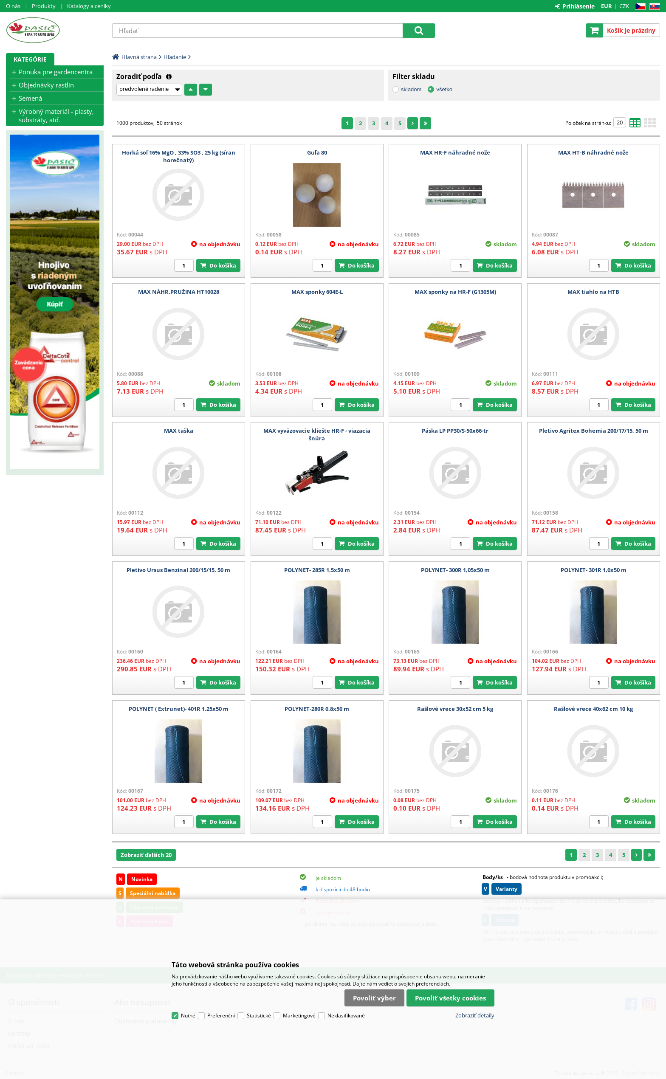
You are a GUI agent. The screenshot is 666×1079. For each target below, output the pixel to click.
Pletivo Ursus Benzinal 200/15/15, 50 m (178, 570)
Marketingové (299, 1015)
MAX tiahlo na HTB (593, 292)
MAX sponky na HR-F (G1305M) (455, 292)
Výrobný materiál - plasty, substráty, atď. (56, 115)
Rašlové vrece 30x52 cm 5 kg (455, 709)
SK (653, 6)
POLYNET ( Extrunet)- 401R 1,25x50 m (179, 709)
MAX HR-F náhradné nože (455, 152)
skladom (411, 89)
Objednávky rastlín (46, 85)
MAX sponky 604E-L (317, 292)
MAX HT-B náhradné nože (593, 152)
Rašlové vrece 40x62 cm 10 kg (593, 709)
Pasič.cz (55, 30)
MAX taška (178, 430)
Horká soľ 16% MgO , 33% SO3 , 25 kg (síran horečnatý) (178, 156)
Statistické (259, 1015)
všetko (444, 89)
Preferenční (221, 1015)
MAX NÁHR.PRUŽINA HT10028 (178, 292)
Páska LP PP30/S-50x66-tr (455, 430)
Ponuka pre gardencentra (56, 72)
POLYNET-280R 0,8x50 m (317, 709)
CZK (624, 6)
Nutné (188, 1015)
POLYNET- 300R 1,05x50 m (455, 570)
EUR (606, 6)
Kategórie (30, 59)
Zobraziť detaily (474, 1015)
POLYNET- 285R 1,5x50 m (317, 570)
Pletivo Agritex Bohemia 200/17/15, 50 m (593, 430)
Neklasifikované (346, 1015)
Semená (30, 98)
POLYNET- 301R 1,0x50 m (593, 570)
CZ (638, 6)
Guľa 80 (317, 152)
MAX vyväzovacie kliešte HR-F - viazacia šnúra (316, 434)
